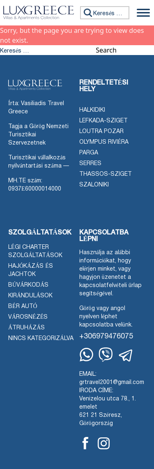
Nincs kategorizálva (41, 338)
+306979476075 (106, 336)
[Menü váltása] (143, 12)
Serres (90, 163)
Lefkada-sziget (103, 121)
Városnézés (28, 317)
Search (106, 50)
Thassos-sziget (105, 174)
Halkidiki (92, 110)
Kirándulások (30, 296)
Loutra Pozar (101, 131)
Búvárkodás (28, 285)
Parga (88, 153)
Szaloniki (94, 185)
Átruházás (26, 328)
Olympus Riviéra (104, 142)
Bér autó (22, 306)
